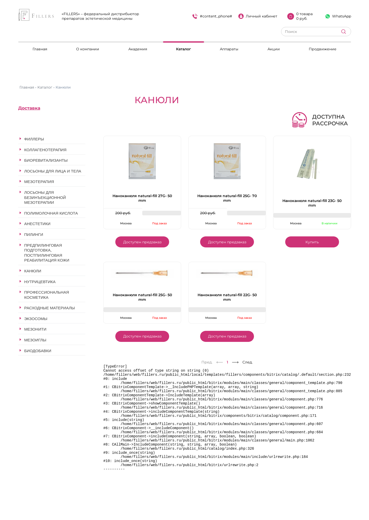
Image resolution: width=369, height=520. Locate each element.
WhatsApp (338, 16)
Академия (137, 49)
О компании (87, 49)
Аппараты (229, 49)
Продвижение (322, 49)
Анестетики (37, 224)
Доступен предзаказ (142, 242)
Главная (40, 49)
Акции (274, 49)
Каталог (183, 49)
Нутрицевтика (40, 282)
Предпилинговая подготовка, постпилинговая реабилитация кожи (46, 253)
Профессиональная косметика (46, 295)
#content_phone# (212, 16)
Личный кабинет (257, 16)
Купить (312, 242)
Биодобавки (38, 351)
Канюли (32, 271)
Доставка (29, 108)
